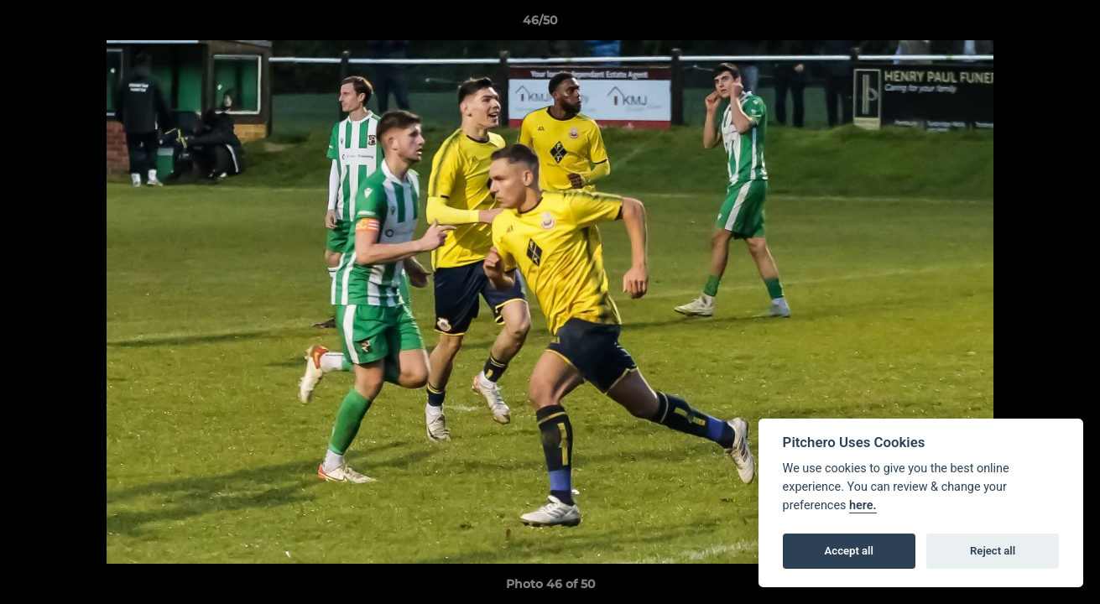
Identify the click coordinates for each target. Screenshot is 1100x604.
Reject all (992, 550)
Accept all (849, 550)
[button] (1029, 24)
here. (863, 505)
